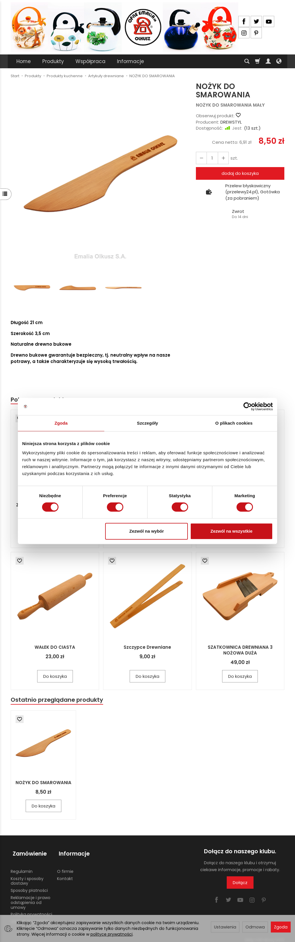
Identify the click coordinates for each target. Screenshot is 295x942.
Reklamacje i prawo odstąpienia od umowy (30, 899)
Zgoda (281, 927)
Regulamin (22, 868)
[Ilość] (211, 158)
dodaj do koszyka (240, 173)
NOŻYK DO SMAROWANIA (43, 784)
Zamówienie (28, 852)
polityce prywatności (111, 934)
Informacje (130, 61)
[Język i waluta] (278, 61)
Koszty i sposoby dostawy (27, 877)
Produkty (53, 61)
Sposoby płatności (29, 887)
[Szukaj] (246, 61)
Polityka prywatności (31, 910)
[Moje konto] (268, 61)
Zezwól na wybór (146, 531)
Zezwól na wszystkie (232, 531)
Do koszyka (55, 677)
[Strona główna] (124, 27)
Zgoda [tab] (61, 423)
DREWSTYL (231, 122)
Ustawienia (225, 927)
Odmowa (255, 927)
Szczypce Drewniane (147, 648)
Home (23, 61)
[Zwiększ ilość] (201, 158)
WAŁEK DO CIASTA (55, 648)
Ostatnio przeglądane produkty (58, 700)
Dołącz (240, 884)
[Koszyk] (257, 61)
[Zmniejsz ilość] (221, 158)
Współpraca (90, 61)
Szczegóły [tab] (147, 423)
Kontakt (65, 875)
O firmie (65, 868)
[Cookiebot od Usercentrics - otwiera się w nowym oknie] (247, 406)
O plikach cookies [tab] (233, 423)
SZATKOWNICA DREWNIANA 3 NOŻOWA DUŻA (240, 651)
